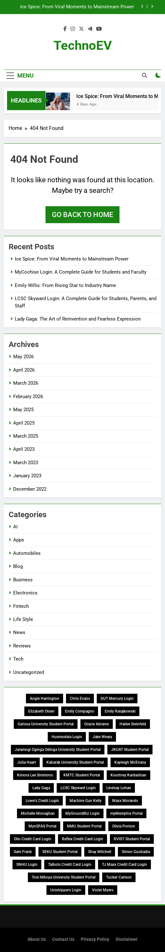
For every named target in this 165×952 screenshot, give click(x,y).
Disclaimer (126, 939)
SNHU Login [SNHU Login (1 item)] (26, 864)
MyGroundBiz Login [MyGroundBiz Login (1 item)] (82, 813)
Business (23, 580)
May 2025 (23, 409)
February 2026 (28, 396)
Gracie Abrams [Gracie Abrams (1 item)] (96, 724)
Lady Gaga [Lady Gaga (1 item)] (41, 788)
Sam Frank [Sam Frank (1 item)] (23, 852)
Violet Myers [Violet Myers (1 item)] (102, 890)
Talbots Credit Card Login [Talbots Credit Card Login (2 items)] (69, 864)
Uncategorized (28, 672)
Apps (18, 540)
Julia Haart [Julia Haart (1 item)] (26, 762)
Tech (18, 659)
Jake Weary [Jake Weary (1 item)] (102, 737)
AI (15, 527)
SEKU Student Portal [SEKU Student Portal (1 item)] (60, 852)
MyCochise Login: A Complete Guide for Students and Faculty (80, 272)
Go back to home (82, 215)
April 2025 (24, 423)
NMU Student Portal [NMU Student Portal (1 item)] (84, 826)
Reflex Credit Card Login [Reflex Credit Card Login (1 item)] (82, 839)
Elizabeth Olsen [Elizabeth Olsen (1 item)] (41, 711)
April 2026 (24, 370)
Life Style (23, 619)
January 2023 (27, 476)
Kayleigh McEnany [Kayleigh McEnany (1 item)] (130, 762)
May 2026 (23, 356)
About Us (37, 939)
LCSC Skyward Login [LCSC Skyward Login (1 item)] (78, 788)
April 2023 (24, 449)
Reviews (22, 646)
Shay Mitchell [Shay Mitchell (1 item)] (99, 852)
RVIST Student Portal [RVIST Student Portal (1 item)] (132, 839)
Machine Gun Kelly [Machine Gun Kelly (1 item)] (86, 800)
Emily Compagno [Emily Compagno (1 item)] (79, 711)
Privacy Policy (95, 939)
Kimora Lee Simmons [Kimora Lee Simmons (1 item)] (35, 775)
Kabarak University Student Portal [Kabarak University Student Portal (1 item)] (75, 762)
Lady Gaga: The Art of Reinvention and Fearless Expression (78, 319)
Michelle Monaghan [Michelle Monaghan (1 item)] (38, 813)
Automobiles (27, 553)
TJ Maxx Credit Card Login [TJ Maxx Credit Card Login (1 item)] (124, 864)
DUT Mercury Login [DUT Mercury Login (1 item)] (117, 698)
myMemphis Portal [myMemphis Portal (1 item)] (126, 813)
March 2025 (25, 436)
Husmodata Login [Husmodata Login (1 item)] (67, 737)
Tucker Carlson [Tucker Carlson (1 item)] (119, 877)
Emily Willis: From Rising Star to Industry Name (65, 285)
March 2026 (25, 383)
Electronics (25, 593)
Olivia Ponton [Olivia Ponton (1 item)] (123, 826)
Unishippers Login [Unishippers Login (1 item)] (65, 890)
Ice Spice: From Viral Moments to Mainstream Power (77, 7)
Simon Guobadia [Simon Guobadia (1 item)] (136, 852)
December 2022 (29, 489)
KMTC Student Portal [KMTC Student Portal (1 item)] (81, 775)
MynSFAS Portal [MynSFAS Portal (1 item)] (42, 826)
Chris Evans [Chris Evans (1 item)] (80, 698)
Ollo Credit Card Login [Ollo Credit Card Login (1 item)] (32, 839)
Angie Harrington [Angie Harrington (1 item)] (44, 698)
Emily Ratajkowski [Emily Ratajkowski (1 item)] (120, 711)
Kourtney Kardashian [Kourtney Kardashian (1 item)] (128, 775)
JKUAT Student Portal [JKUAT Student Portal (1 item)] (130, 749)
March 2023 (25, 462)
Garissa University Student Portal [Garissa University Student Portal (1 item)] (46, 724)
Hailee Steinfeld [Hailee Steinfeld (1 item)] (133, 724)
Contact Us (63, 939)
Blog (18, 566)
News (19, 632)
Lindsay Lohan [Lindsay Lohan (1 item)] (118, 788)
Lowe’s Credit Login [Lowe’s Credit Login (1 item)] (42, 800)
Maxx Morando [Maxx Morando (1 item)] (125, 800)
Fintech (21, 606)
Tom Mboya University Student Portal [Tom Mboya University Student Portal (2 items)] (63, 877)
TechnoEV (83, 45)
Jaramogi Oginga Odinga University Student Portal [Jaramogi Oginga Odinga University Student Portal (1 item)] (58, 749)
